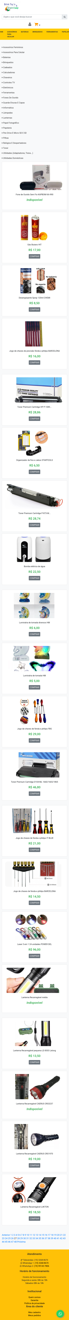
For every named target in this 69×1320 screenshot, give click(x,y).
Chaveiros (7, 77)
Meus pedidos (34, 1315)
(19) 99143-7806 (41, 1266)
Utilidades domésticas (13, 158)
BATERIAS (25, 32)
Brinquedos (8, 62)
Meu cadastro (34, 1312)
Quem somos (34, 1297)
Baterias (7, 57)
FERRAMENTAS (52, 32)
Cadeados (7, 67)
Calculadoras (9, 72)
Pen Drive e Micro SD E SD (15, 133)
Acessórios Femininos (13, 47)
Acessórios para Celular (14, 52)
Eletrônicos (8, 87)
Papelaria (7, 128)
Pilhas (6, 138)
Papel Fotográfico (11, 123)
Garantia (34, 1300)
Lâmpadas (8, 113)
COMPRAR (34, 256)
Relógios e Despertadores (14, 143)
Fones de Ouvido (10, 97)
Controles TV (9, 82)
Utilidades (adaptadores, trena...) (18, 153)
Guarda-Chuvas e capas (14, 103)
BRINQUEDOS (38, 32)
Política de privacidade (34, 1303)
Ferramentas (9, 92)
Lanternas (7, 118)
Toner (5, 148)
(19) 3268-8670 (41, 1263)
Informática (8, 108)
